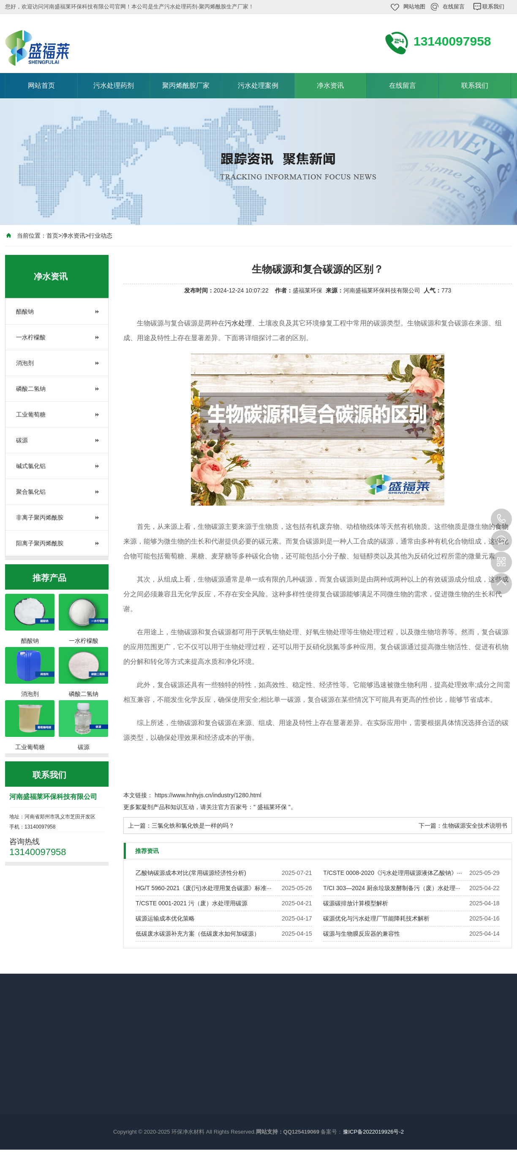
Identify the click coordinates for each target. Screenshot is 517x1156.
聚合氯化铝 (31, 491)
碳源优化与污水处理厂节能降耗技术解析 (376, 918)
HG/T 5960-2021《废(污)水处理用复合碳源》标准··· (203, 888)
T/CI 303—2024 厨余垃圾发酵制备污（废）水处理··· (391, 888)
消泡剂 (25, 363)
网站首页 (41, 85)
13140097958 (501, 519)
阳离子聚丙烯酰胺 (39, 543)
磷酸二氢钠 (31, 388)
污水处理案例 (258, 85)
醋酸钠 (25, 311)
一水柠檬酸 (31, 337)
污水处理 (238, 323)
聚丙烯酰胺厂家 (186, 85)
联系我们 (493, 6)
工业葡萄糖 (31, 414)
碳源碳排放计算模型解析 (355, 903)
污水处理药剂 (113, 85)
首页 (52, 235)
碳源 (22, 440)
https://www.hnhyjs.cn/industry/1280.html (208, 795)
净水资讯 (330, 85)
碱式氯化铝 (31, 466)
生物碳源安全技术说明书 (474, 825)
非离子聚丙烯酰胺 (39, 517)
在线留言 (454, 6)
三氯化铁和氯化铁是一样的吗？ (193, 825)
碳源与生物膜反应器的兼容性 (361, 933)
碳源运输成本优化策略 (165, 918)
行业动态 (100, 235)
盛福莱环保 (272, 807)
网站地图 (414, 6)
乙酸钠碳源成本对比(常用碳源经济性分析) (191, 872)
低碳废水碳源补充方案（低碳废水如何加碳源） (198, 933)
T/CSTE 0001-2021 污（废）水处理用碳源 (192, 903)
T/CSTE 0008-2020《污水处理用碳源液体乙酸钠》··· (392, 872)
